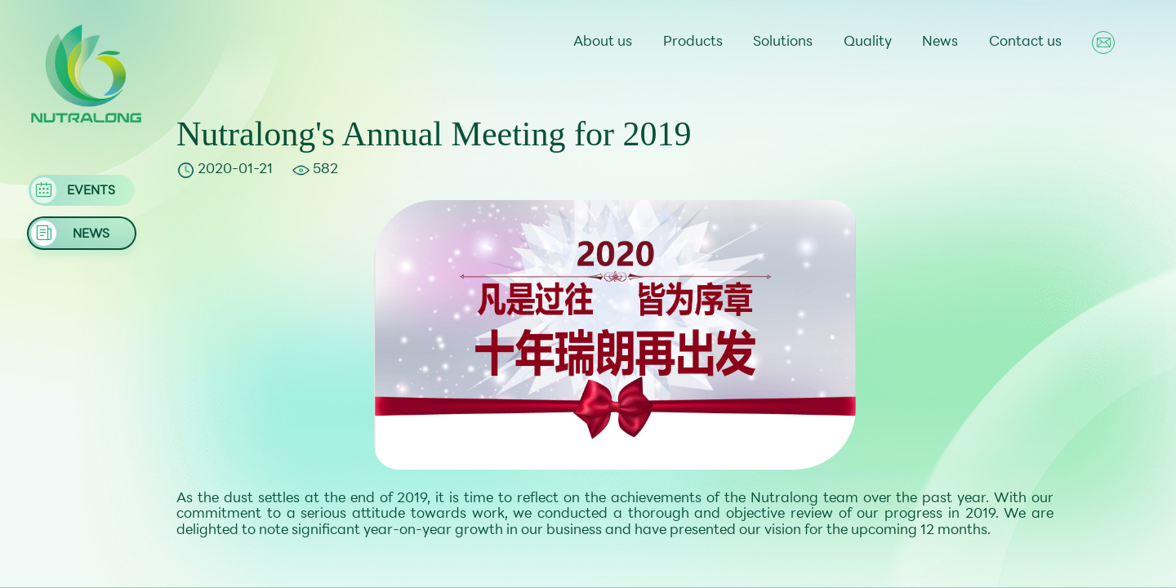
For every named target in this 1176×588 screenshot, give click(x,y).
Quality (868, 42)
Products (693, 42)
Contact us (1025, 42)
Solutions (783, 42)
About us (602, 42)
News (940, 42)
